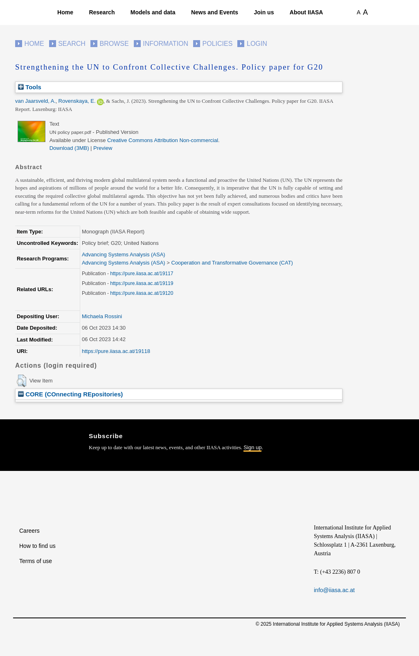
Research (102, 12)
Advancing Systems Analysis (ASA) (123, 254)
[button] (21, 381)
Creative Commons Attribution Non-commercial (162, 140)
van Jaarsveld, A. (35, 101)
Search (72, 43)
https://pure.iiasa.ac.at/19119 (141, 283)
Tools (29, 87)
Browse (113, 43)
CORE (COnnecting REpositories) (70, 394)
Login (257, 43)
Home (65, 12)
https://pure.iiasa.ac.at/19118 (116, 351)
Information (165, 43)
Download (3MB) (69, 148)
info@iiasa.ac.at (334, 590)
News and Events (214, 12)
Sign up (252, 447)
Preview (102, 148)
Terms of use (35, 561)
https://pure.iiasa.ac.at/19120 (141, 293)
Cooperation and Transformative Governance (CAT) (232, 263)
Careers (29, 530)
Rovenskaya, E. (77, 101)
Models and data (153, 12)
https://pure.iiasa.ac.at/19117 (141, 273)
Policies (218, 43)
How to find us (37, 546)
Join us (264, 12)
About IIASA (306, 12)
